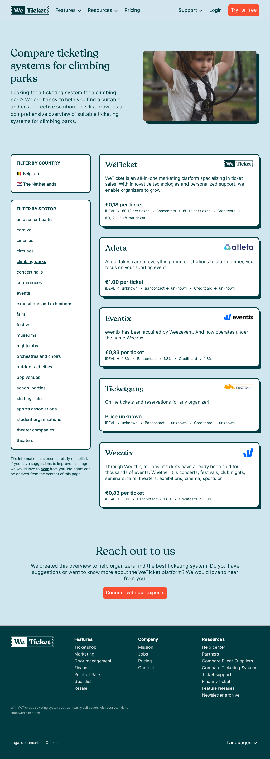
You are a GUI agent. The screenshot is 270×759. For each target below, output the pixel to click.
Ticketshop (85, 647)
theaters (25, 440)
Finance (82, 667)
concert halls (30, 272)
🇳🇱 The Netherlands (36, 184)
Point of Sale (87, 674)
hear (45, 469)
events (23, 293)
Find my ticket (216, 681)
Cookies (52, 742)
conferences (29, 282)
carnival (24, 229)
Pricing (132, 10)
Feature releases (218, 688)
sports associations (37, 408)
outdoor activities (34, 366)
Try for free (244, 10)
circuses (25, 251)
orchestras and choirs (39, 356)
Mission (145, 647)
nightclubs (27, 345)
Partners (210, 654)
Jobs (143, 654)
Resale (80, 688)
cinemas (25, 240)
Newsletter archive (220, 695)
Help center (213, 647)
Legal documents (25, 742)
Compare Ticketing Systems (230, 667)
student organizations (39, 419)
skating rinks (30, 398)
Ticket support (217, 674)
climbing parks (31, 261)
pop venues (28, 377)
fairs (21, 314)
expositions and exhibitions (45, 303)
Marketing (84, 654)
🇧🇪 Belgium (28, 173)
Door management (93, 660)
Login (215, 10)
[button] (68, 10)
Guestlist (83, 681)
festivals (25, 324)
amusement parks (35, 219)
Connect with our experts (135, 592)
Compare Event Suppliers (227, 660)
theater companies (35, 430)
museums (26, 335)
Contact (146, 667)
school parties (31, 387)
